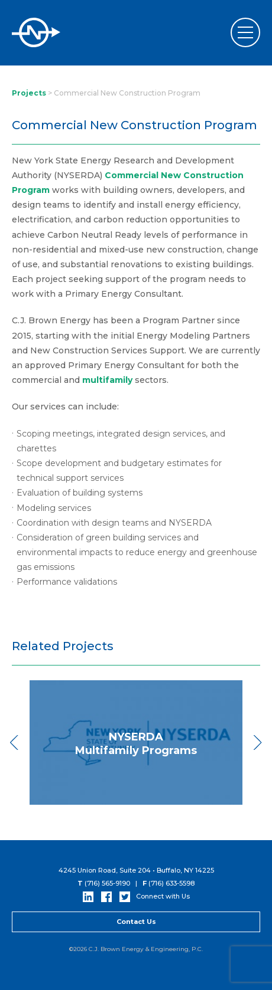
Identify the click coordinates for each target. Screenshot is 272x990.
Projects (29, 92)
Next (257, 742)
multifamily (107, 380)
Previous (15, 742)
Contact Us (136, 921)
